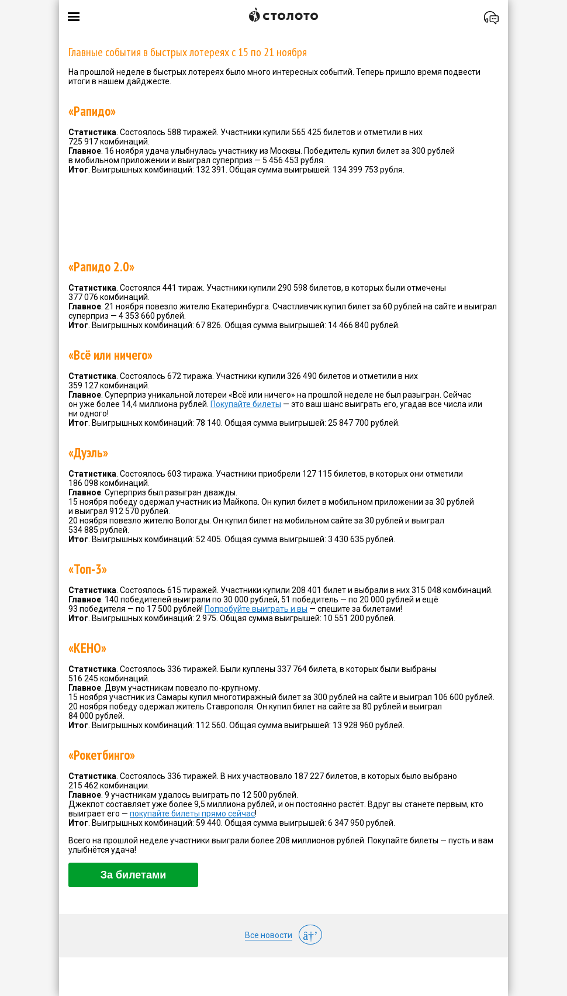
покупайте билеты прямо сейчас (192, 813)
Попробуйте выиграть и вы (256, 609)
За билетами (134, 875)
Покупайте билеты (245, 404)
